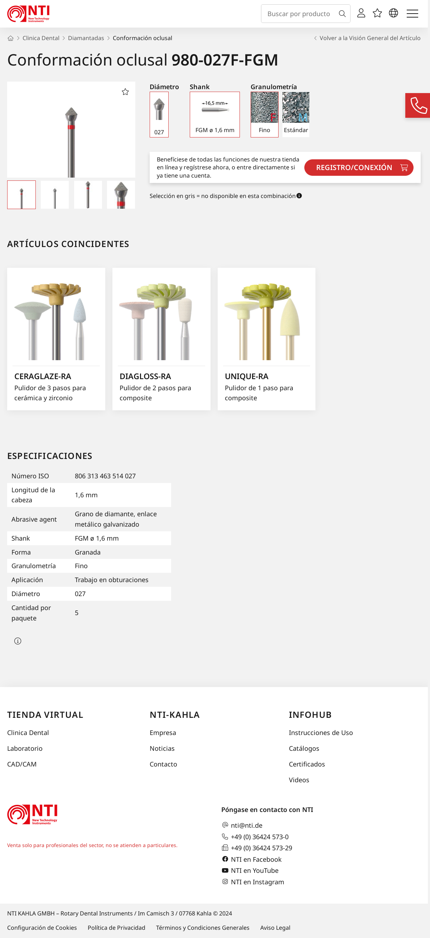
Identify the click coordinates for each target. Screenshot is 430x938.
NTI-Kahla (175, 714)
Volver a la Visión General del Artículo (367, 38)
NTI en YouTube (250, 871)
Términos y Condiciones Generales (203, 928)
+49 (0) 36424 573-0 (255, 837)
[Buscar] (343, 14)
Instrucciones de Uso (321, 732)
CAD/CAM (22, 764)
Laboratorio (25, 748)
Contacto (163, 764)
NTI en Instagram (252, 882)
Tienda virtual (45, 714)
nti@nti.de (241, 825)
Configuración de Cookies (42, 928)
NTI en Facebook (251, 859)
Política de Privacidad (116, 928)
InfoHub (310, 714)
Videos (299, 779)
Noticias (162, 748)
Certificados (307, 764)
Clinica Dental (28, 732)
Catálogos (304, 748)
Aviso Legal (275, 928)
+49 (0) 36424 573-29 (256, 848)
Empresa (163, 732)
